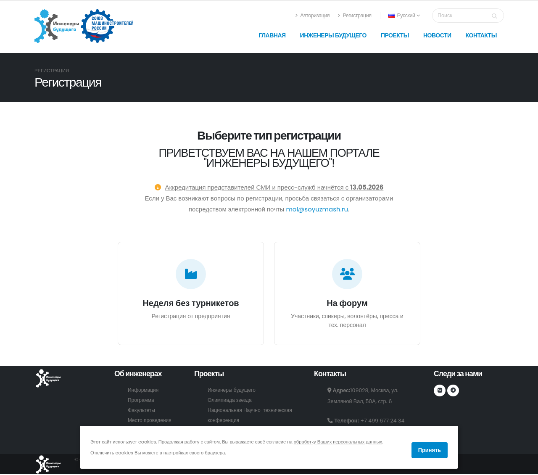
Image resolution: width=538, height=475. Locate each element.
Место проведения (151, 420)
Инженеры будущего (333, 35)
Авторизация (312, 15)
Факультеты (142, 410)
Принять (429, 450)
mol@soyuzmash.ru (317, 209)
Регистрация (354, 15)
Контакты (481, 35)
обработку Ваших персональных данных (338, 441)
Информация (144, 389)
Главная (271, 35)
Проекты (395, 35)
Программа (142, 400)
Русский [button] (404, 15)
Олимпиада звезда (231, 400)
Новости (437, 35)
